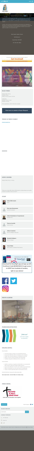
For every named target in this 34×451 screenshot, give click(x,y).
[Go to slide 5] (17, 342)
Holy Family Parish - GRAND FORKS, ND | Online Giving (12, 395)
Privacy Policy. (30, 447)
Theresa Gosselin (11, 226)
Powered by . (25, 447)
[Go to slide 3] (15, 342)
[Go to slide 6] (18, 342)
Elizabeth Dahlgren (11, 241)
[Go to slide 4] (16, 342)
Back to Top (4, 425)
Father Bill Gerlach (11, 204)
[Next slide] (30, 78)
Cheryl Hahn (10, 249)
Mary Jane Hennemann (12, 211)
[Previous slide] (4, 78)
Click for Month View (6, 125)
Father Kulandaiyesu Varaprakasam (15, 219)
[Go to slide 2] (14, 342)
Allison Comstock (11, 234)
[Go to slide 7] (19, 342)
